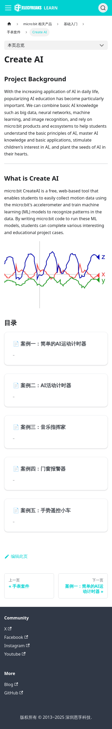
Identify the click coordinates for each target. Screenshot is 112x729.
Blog (11, 684)
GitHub (13, 693)
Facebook (16, 637)
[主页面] (9, 24)
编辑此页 (16, 556)
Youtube (15, 654)
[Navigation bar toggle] (8, 8)
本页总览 (16, 45)
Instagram (17, 646)
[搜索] (103, 8)
